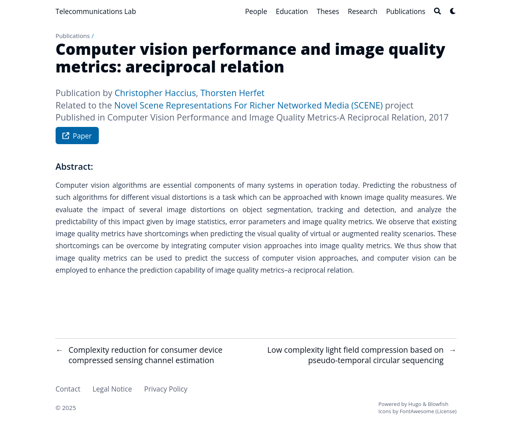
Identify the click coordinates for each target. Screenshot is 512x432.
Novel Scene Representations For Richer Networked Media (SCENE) (248, 105)
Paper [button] (77, 137)
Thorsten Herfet (232, 92)
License (446, 411)
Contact (68, 389)
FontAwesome (417, 411)
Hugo (414, 404)
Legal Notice (112, 389)
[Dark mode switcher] (453, 11)
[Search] (437, 11)
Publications (73, 36)
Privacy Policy (165, 389)
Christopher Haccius (155, 92)
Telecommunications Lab (96, 11)
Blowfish (438, 404)
